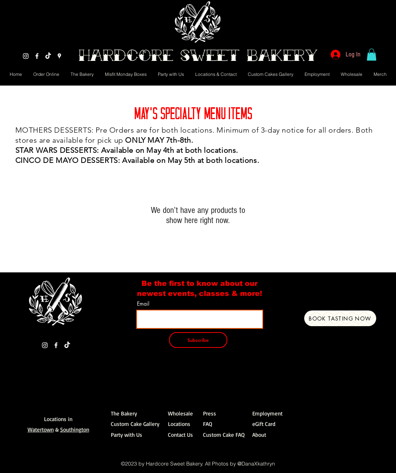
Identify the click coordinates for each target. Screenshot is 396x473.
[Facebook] (37, 56)
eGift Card (263, 423)
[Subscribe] (198, 340)
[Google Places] (59, 56)
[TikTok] (48, 56)
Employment (267, 413)
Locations (179, 423)
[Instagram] (25, 56)
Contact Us (180, 434)
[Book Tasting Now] (340, 318)
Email (143, 303)
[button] (372, 55)
